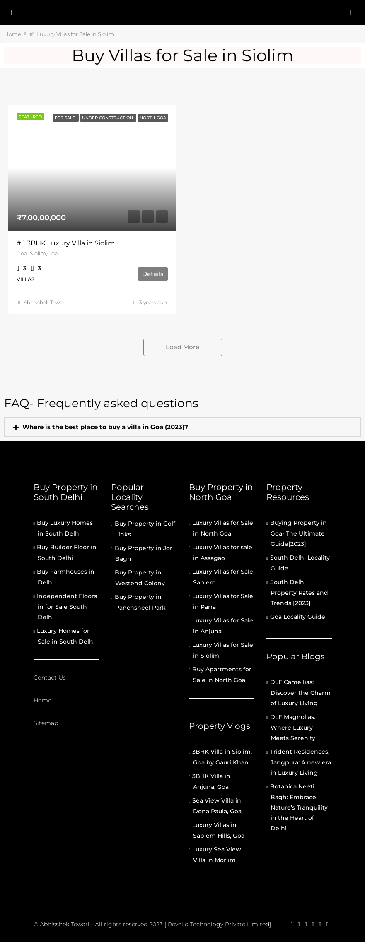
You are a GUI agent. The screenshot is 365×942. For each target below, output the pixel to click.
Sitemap (46, 723)
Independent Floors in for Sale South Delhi (67, 606)
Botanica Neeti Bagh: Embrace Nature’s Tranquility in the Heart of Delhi (299, 807)
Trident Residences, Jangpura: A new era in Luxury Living (300, 762)
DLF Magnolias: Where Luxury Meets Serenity (292, 727)
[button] (182, 427)
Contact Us (50, 677)
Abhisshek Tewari (45, 302)
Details (153, 274)
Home (42, 700)
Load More (182, 347)
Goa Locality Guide (297, 616)
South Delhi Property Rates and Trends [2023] (299, 592)
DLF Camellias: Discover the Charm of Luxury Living (300, 692)
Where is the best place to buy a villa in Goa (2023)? (105, 427)
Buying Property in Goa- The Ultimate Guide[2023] (298, 533)
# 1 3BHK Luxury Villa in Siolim (66, 243)
